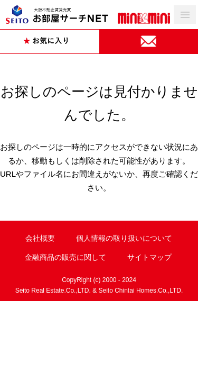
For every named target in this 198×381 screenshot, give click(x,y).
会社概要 (40, 238)
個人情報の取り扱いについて (124, 238)
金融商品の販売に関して (65, 257)
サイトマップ (149, 257)
